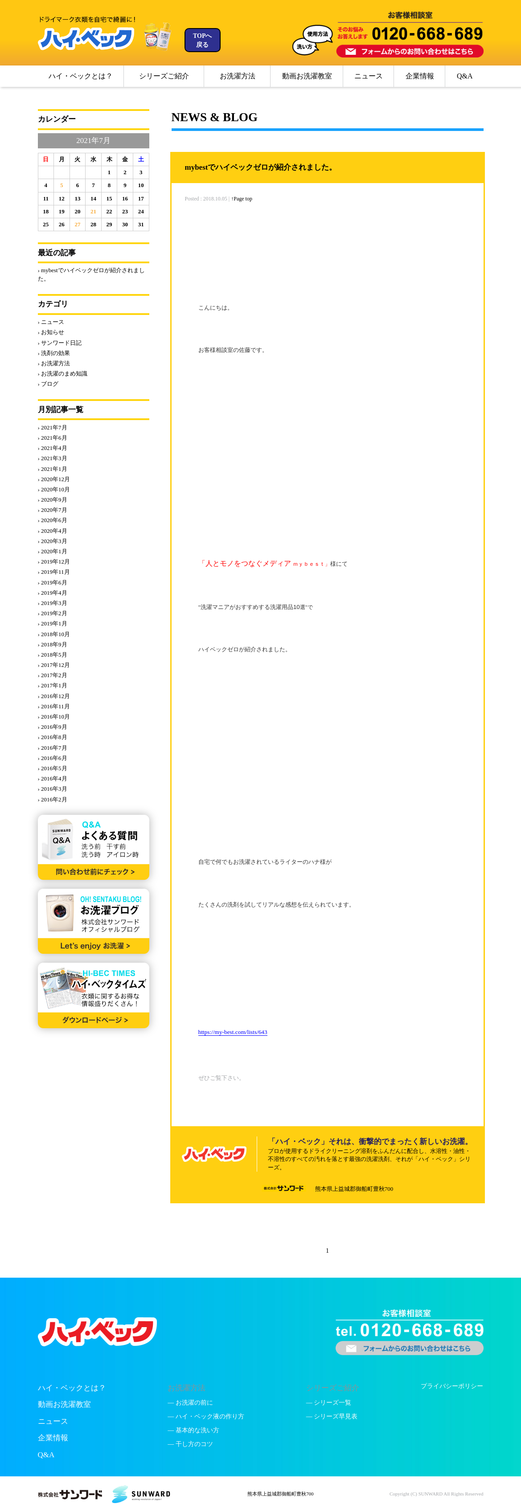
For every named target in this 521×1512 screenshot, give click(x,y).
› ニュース (51, 322)
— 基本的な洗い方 (193, 1430)
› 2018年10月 (54, 634)
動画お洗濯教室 (307, 76)
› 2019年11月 (54, 571)
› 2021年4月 (52, 448)
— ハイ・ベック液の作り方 (206, 1416)
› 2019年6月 (52, 582)
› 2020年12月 (54, 479)
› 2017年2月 (52, 675)
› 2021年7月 (52, 427)
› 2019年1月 (52, 623)
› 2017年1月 (52, 685)
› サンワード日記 (60, 342)
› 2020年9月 (52, 499)
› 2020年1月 (52, 551)
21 (93, 211)
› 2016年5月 (52, 768)
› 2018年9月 (52, 644)
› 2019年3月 (52, 603)
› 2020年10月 (54, 489)
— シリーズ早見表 (332, 1416)
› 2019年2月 (52, 613)
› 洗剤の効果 (54, 353)
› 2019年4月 (52, 592)
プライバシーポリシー (452, 1386)
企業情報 (420, 76)
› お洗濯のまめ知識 (63, 373)
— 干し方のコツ (190, 1444)
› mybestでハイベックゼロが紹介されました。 (91, 274)
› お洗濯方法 (54, 363)
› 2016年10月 (54, 716)
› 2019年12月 (54, 561)
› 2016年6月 (52, 758)
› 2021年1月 (52, 469)
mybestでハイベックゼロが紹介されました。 (261, 167)
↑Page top (241, 199)
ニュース (368, 76)
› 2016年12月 (54, 696)
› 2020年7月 (52, 510)
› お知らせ (51, 332)
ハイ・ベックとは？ (81, 76)
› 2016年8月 (52, 737)
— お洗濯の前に (190, 1402)
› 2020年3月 (52, 541)
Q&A (465, 76)
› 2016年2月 (52, 799)
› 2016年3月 (52, 788)
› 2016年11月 (54, 706)
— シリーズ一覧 (329, 1402)
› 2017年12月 (54, 665)
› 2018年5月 (52, 654)
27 (77, 224)
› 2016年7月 (52, 747)
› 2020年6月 (52, 520)
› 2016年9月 (52, 726)
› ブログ (48, 383)
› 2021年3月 (52, 458)
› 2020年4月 (52, 530)
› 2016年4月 (52, 778)
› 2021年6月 (52, 437)
